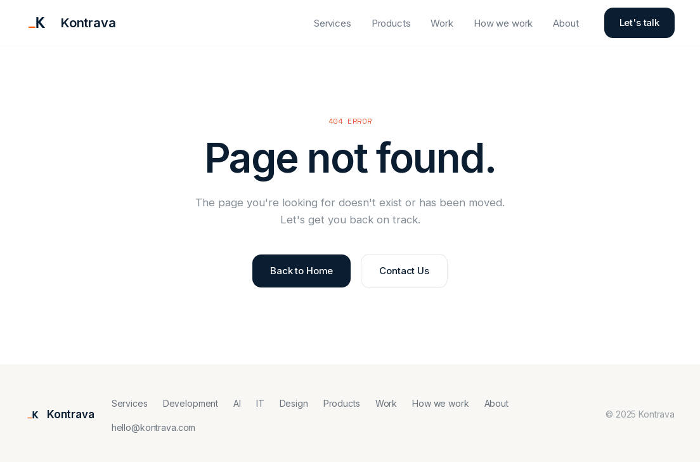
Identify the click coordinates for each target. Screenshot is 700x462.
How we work (503, 23)
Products (391, 23)
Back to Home (301, 271)
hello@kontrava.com (153, 427)
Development (190, 403)
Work (442, 23)
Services (332, 23)
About (565, 23)
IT (260, 403)
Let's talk (639, 22)
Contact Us (404, 271)
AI (237, 403)
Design (294, 403)
